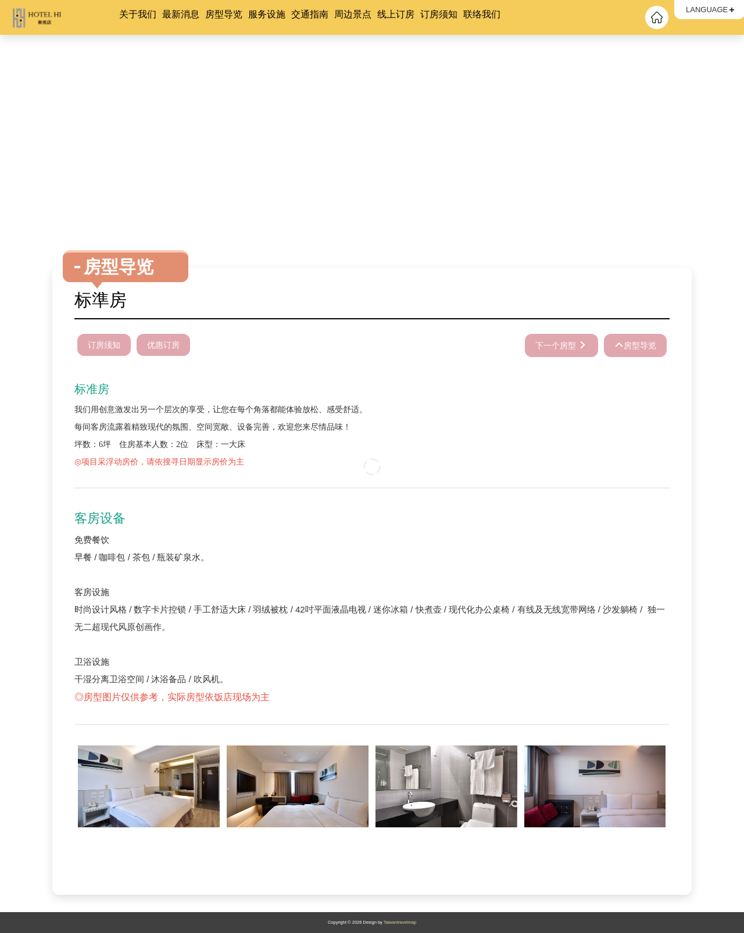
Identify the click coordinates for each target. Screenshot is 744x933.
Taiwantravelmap (400, 922)
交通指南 (309, 14)
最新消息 (180, 14)
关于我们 (137, 14)
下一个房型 (556, 345)
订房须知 (438, 14)
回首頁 (656, 17)
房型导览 (223, 14)
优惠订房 (163, 345)
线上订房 (395, 14)
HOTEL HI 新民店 (64, 17)
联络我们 (481, 14)
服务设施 (266, 14)
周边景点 (352, 14)
